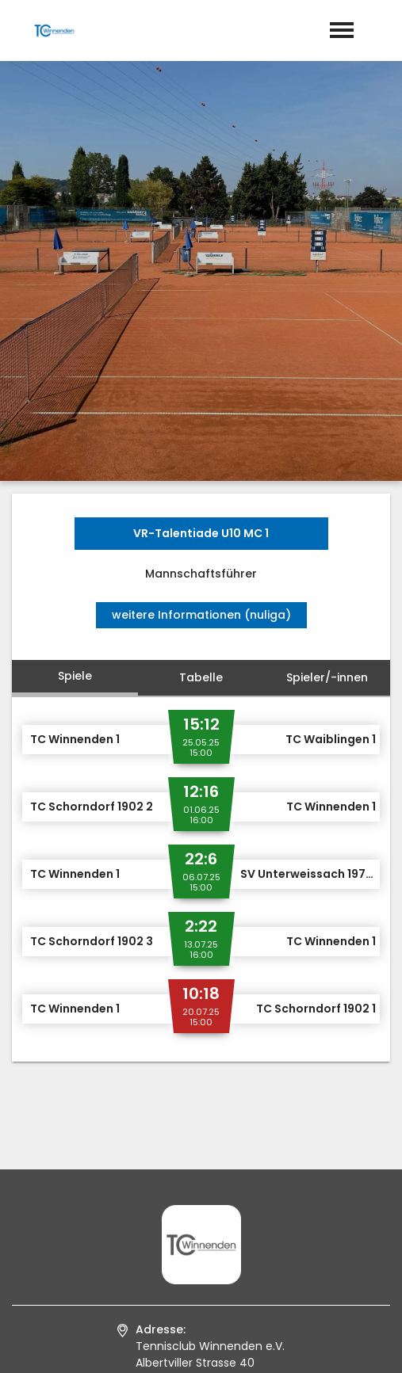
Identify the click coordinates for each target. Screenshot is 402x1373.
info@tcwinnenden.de (213, 1176)
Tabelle (201, 396)
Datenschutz (243, 1344)
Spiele (75, 394)
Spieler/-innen (327, 396)
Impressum (154, 1344)
